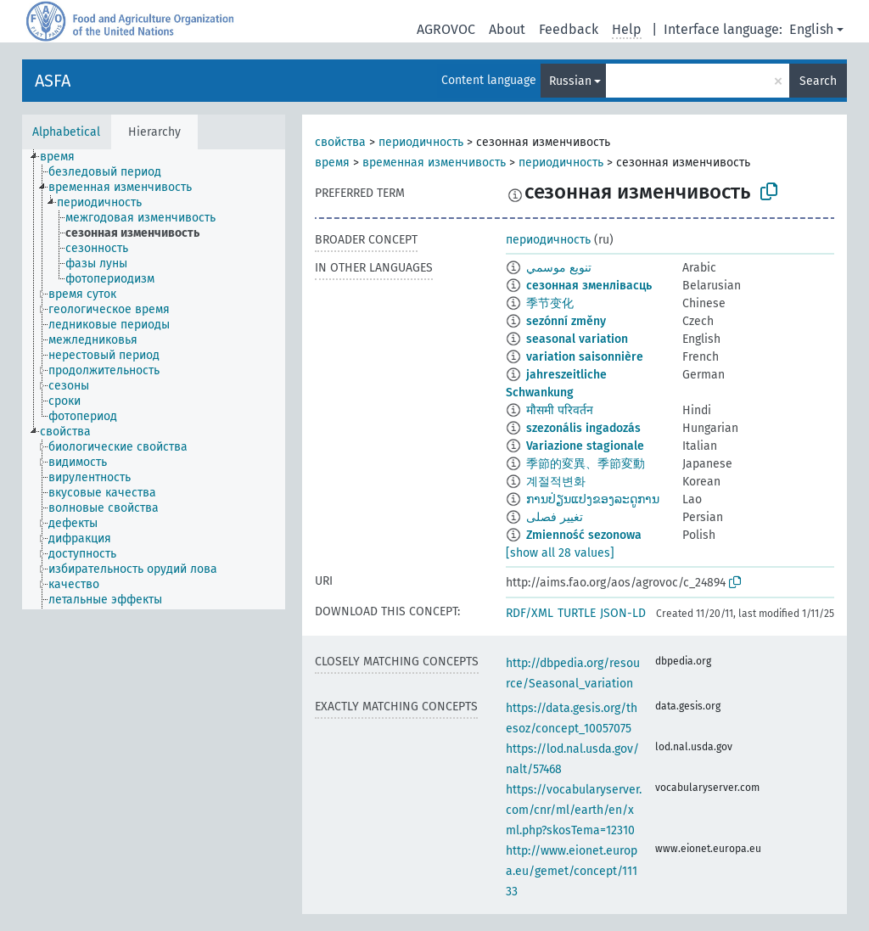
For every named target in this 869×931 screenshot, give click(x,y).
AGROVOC (446, 29)
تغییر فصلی (554, 517)
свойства (340, 142)
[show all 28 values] (560, 553)
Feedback (568, 29)
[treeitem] (64, 157)
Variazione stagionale (585, 446)
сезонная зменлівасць (589, 285)
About (507, 29)
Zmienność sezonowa (584, 535)
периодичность (420, 142)
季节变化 (550, 303)
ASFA (52, 80)
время (332, 162)
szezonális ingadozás (583, 428)
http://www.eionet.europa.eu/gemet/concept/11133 (571, 871)
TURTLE (577, 613)
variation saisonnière (584, 357)
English (811, 29)
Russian (570, 81)
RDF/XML (529, 613)
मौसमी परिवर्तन (559, 410)
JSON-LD (623, 613)
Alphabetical (66, 132)
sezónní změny (566, 321)
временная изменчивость (434, 162)
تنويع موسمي (558, 268)
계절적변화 (556, 481)
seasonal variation (577, 339)
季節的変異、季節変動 (585, 464)
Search (818, 81)
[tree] (153, 379)
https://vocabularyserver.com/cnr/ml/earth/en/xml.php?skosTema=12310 (574, 810)
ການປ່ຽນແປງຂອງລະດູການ (592, 499)
